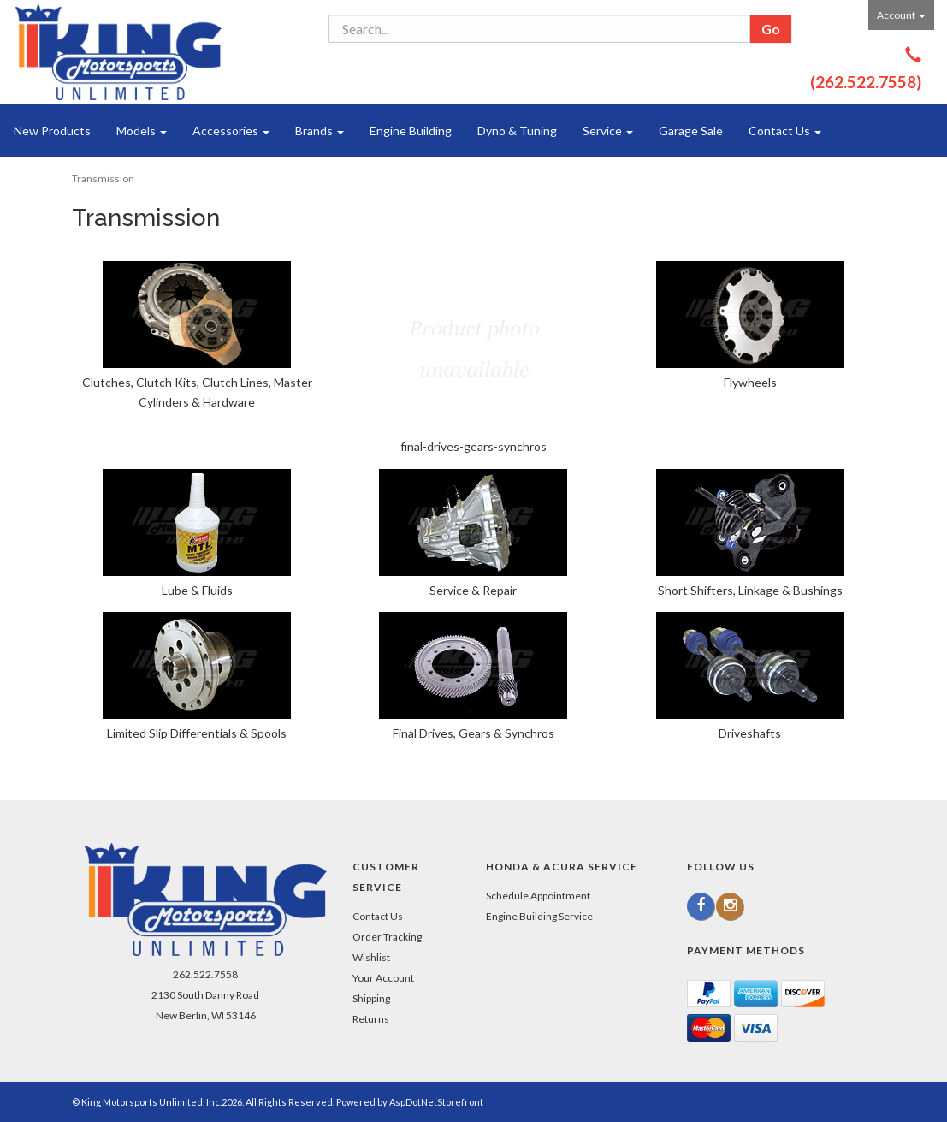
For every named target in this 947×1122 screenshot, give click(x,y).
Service (608, 130)
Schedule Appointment (538, 895)
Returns (370, 1018)
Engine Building (411, 130)
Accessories (230, 130)
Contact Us (785, 130)
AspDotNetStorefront (436, 1101)
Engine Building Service (539, 916)
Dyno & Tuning (517, 130)
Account (901, 15)
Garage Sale (691, 130)
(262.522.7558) (865, 82)
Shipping (371, 998)
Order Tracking (387, 936)
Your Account (383, 977)
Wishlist (371, 957)
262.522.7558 (205, 974)
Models (141, 130)
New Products (52, 130)
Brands (319, 130)
